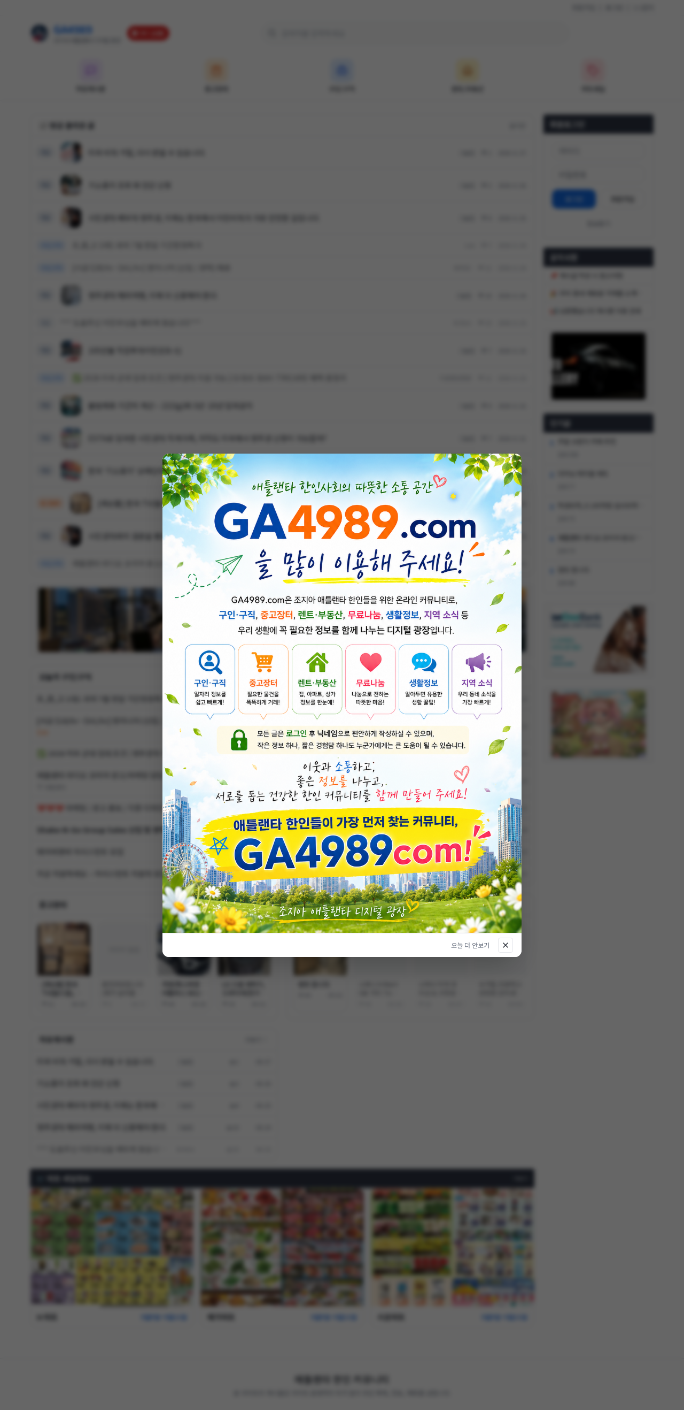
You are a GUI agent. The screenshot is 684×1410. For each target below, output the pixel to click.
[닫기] (505, 945)
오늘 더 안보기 (470, 944)
